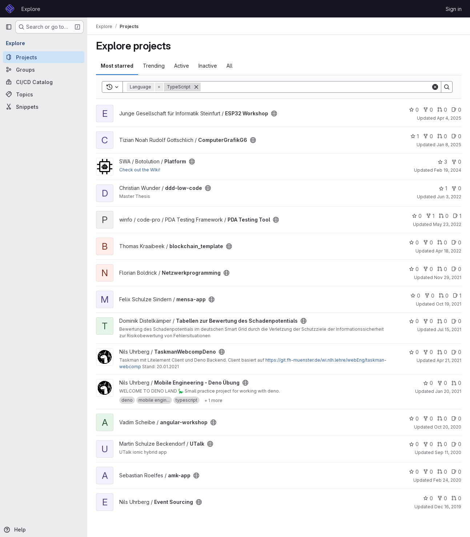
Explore (30, 9)
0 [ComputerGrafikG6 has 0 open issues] (456, 136)
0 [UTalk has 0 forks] (428, 444)
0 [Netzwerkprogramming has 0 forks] (428, 269)
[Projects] (43, 57)
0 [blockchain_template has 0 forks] (428, 242)
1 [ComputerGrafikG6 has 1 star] (414, 136)
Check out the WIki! (139, 169)
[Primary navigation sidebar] (9, 27)
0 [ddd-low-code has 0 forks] (456, 188)
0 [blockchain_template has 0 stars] (414, 242)
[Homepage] (10, 9)
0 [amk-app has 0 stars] (414, 472)
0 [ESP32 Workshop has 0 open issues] (456, 110)
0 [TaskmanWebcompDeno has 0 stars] (414, 352)
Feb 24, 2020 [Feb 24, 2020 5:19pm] (447, 480)
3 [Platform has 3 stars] (442, 162)
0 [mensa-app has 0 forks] (429, 296)
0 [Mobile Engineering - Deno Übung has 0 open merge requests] (456, 383)
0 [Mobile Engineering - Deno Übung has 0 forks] (442, 383)
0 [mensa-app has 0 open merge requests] (444, 296)
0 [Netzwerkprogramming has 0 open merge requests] (442, 269)
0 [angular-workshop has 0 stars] (414, 418)
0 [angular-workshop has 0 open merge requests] (442, 418)
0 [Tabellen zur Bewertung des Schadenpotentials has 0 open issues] (456, 321)
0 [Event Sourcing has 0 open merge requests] (456, 498)
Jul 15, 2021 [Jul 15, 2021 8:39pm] (449, 329)
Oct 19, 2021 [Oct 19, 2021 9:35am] (448, 304)
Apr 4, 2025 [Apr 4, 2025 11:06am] (449, 118)
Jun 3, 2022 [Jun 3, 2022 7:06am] (449, 196)
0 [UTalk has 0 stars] (414, 444)
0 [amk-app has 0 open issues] (456, 472)
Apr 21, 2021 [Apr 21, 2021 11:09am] (449, 360)
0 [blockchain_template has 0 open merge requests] (442, 242)
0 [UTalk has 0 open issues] (456, 444)
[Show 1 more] (213, 400)
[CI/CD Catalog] (43, 82)
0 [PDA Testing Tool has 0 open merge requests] (444, 216)
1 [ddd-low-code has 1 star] (443, 188)
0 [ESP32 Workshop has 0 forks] (428, 110)
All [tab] (229, 66)
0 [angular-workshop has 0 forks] (428, 418)
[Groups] (43, 69)
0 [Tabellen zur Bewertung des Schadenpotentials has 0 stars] (414, 321)
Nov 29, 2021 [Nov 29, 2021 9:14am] (447, 277)
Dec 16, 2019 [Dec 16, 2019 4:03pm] (447, 506)
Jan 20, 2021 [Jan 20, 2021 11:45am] (448, 391)
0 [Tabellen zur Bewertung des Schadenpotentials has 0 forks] (428, 321)
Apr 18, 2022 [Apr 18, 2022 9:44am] (448, 251)
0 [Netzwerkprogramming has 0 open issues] (456, 269)
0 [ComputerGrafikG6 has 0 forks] (428, 136)
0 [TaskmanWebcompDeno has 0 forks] (428, 352)
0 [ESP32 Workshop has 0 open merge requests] (442, 110)
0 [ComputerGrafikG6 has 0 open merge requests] (442, 136)
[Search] (316, 87)
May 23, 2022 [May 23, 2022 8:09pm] (447, 224)
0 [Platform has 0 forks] (456, 162)
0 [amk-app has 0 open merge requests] (442, 472)
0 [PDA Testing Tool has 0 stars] (417, 216)
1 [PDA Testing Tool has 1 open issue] (457, 216)
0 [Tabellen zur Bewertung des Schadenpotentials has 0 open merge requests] (442, 321)
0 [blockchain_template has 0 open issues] (456, 242)
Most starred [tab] (117, 66)
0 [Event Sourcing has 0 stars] (428, 498)
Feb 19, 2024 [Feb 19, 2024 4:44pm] (447, 170)
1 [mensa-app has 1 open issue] (457, 296)
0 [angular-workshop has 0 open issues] (456, 418)
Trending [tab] (154, 66)
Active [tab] (181, 66)
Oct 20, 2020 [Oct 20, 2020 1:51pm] (447, 427)
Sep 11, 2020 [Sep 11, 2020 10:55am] (448, 452)
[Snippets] (43, 106)
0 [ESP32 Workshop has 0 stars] (414, 110)
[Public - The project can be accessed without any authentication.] (274, 113)
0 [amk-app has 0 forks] (428, 472)
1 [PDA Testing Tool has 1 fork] (430, 216)
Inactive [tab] (207, 66)
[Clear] (435, 87)
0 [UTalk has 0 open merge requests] (442, 444)
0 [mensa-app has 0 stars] (415, 296)
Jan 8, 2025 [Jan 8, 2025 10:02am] (449, 144)
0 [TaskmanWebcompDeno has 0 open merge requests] (442, 352)
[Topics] (43, 94)
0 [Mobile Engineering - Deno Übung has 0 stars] (428, 383)
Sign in (454, 9)
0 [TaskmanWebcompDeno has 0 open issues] (456, 352)
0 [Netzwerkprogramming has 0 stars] (414, 269)
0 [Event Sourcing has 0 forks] (442, 498)
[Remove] (196, 87)
